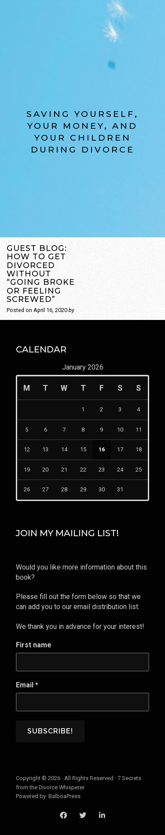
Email (27, 685)
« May (25, 506)
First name (33, 645)
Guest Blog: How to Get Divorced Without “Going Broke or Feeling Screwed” (41, 273)
